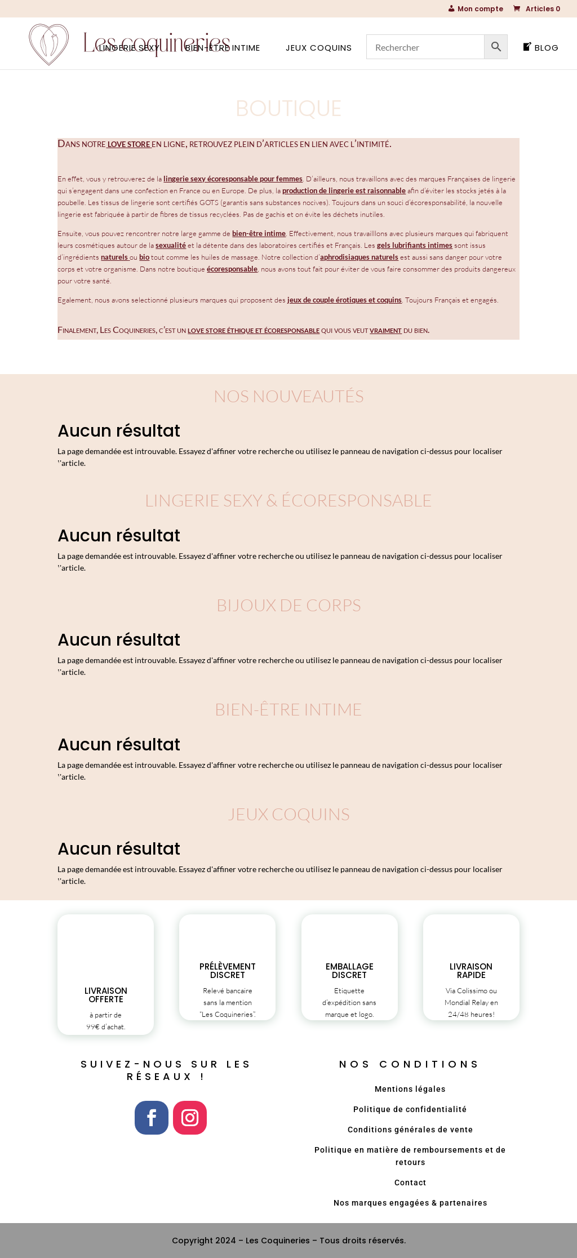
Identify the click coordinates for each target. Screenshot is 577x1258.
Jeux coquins (319, 49)
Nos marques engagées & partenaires (410, 1202)
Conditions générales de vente (410, 1129)
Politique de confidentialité (410, 1109)
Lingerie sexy (129, 49)
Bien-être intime (222, 49)
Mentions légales (410, 1088)
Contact (410, 1182)
